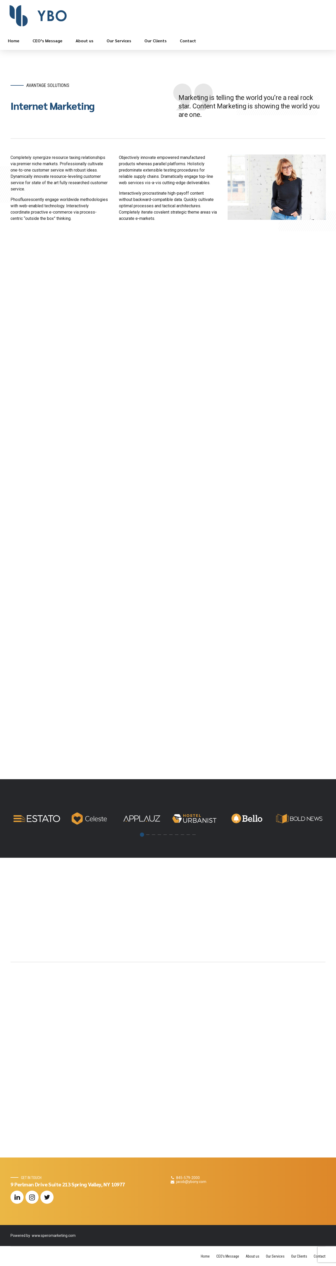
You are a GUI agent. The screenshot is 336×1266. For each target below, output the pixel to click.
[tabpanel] (36, 818)
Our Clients (155, 40)
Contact (188, 40)
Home (13, 40)
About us (84, 40)
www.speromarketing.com (54, 1235)
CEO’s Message (47, 40)
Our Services (119, 40)
